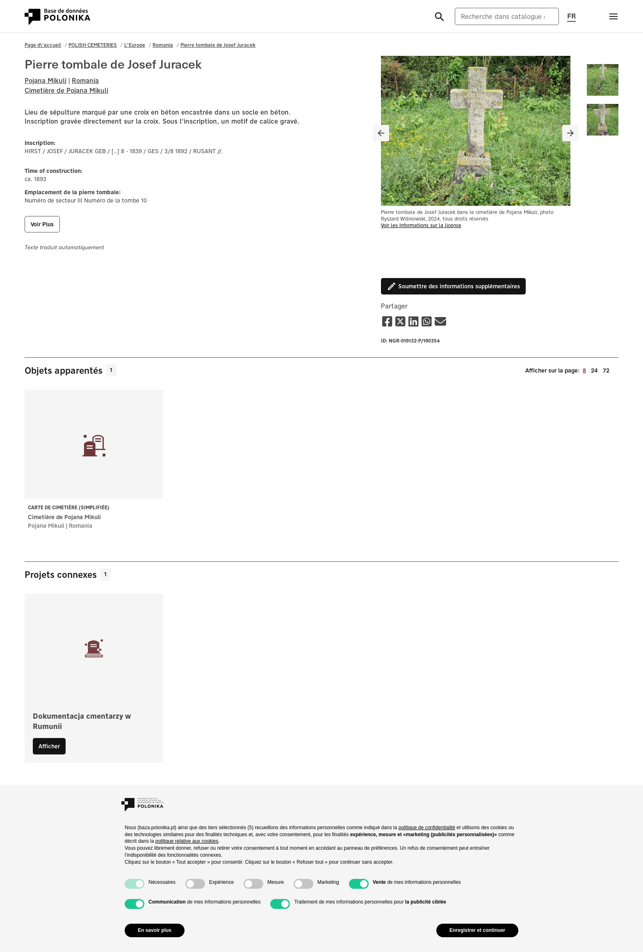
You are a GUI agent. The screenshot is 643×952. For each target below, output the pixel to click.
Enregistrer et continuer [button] (477, 930)
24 (594, 370)
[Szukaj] (439, 16)
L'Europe (134, 45)
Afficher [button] (49, 746)
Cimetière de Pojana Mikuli (66, 90)
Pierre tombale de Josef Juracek (217, 45)
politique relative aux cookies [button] (186, 841)
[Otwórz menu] (613, 16)
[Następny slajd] (570, 133)
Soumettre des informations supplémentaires (453, 286)
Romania (163, 45)
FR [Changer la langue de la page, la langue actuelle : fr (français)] (571, 16)
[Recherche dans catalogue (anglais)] (507, 16)
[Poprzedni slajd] (381, 133)
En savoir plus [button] (154, 930)
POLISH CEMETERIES (92, 45)
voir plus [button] (42, 224)
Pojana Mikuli (45, 80)
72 (606, 370)
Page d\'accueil (43, 45)
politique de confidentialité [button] (427, 827)
